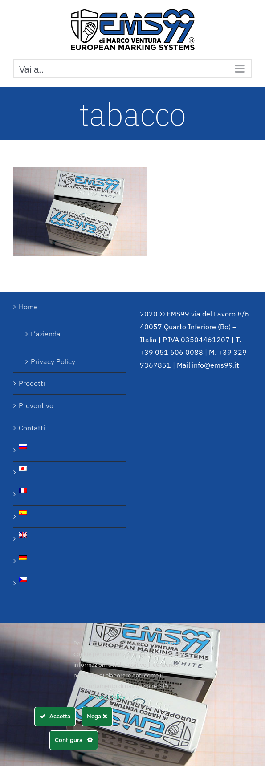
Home (28, 306)
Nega (97, 716)
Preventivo (36, 405)
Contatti (32, 427)
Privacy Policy (53, 361)
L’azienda (46, 333)
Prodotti (32, 383)
